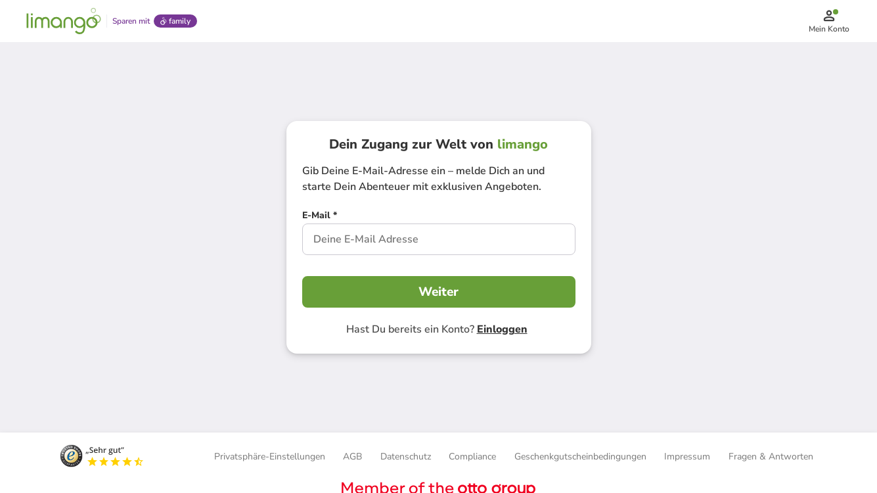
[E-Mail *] (319, 216)
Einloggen (502, 329)
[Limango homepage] (63, 21)
